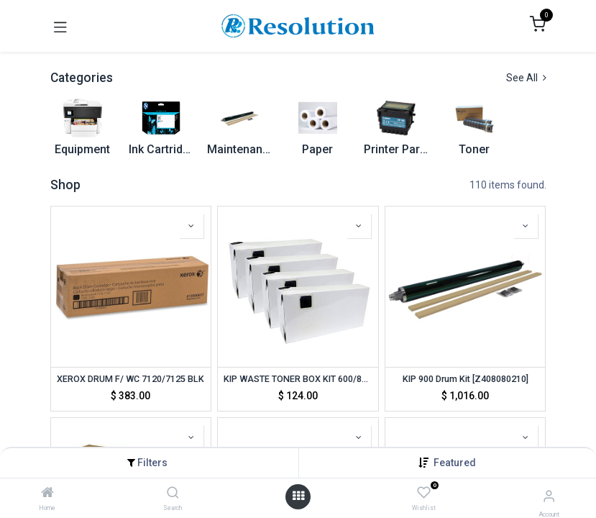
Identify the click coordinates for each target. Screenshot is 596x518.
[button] (455, 462)
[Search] (173, 493)
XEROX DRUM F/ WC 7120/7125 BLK (130, 378)
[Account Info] (549, 496)
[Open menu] (298, 496)
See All (526, 77)
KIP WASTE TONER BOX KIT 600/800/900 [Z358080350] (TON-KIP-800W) (298, 378)
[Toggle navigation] (60, 26)
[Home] (47, 493)
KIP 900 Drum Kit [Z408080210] (465, 378)
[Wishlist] (423, 493)
